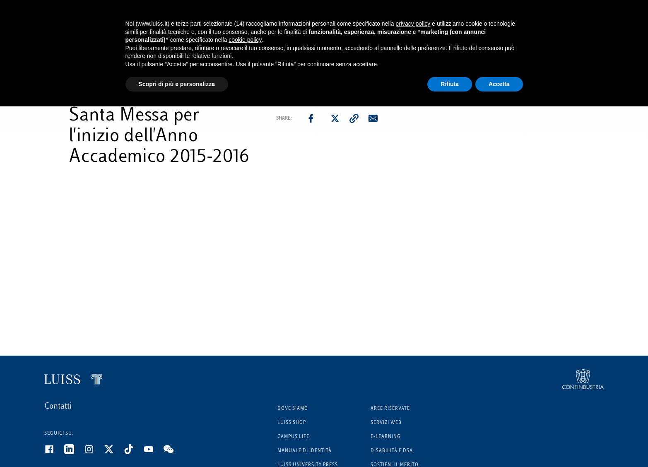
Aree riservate (390, 409)
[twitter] (335, 118)
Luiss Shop (291, 423)
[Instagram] (94, 452)
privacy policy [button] (412, 23)
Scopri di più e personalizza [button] (177, 84)
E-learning (386, 437)
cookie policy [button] (245, 39)
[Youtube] (154, 452)
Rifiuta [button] (450, 84)
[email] (373, 118)
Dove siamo (292, 409)
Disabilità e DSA (392, 451)
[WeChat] (173, 452)
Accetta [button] (499, 84)
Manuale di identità (304, 451)
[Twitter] (114, 452)
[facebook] (311, 118)
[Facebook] (54, 452)
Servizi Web (386, 423)
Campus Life (293, 437)
